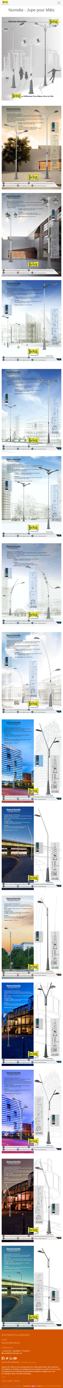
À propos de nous (28, 1362)
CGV (3, 1377)
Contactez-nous (7, 1348)
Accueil (4, 1340)
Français (16, 1381)
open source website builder (51, 1386)
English (9, 1381)
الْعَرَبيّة (4, 1381)
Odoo (33, 1386)
